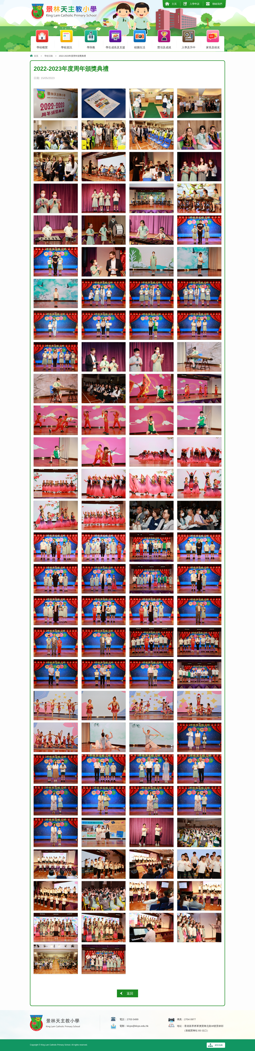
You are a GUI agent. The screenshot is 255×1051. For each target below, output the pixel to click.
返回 (130, 993)
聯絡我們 (217, 3)
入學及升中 (188, 46)
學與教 (91, 46)
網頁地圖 (219, 1045)
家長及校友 (213, 46)
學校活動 (48, 56)
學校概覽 (42, 46)
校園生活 (140, 46)
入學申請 (194, 3)
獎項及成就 (164, 46)
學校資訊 (66, 46)
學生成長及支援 (115, 46)
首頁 (36, 56)
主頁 (174, 3)
